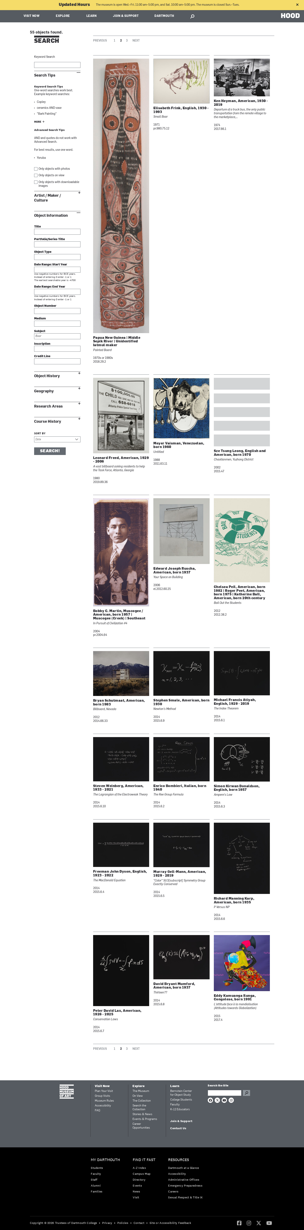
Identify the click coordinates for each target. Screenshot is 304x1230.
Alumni (96, 1185)
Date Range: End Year (49, 286)
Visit (136, 1197)
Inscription (42, 344)
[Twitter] (258, 1223)
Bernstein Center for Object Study (181, 1093)
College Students (181, 1099)
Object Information (51, 215)
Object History (47, 376)
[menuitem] (106, 1177)
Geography (44, 391)
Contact (139, 1223)
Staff (94, 1180)
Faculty (175, 1104)
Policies (122, 1223)
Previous (100, 40)
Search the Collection (139, 1107)
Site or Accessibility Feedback (170, 1223)
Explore (63, 16)
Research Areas (48, 406)
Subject (39, 331)
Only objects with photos (54, 169)
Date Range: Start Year (50, 264)
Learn (91, 16)
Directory (139, 1180)
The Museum (141, 1091)
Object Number (45, 306)
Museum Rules (104, 1100)
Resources (178, 1160)
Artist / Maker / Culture (47, 198)
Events (137, 1185)
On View (138, 1096)
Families (96, 1191)
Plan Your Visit (104, 1091)
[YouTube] (269, 1223)
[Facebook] (239, 1223)
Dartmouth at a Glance (183, 1168)
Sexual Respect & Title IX (185, 1197)
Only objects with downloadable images (59, 184)
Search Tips (44, 75)
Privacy (107, 1223)
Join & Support (126, 16)
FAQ (97, 1110)
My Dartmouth (105, 1160)
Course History (47, 421)
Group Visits (102, 1096)
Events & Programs (145, 1119)
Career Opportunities (141, 1125)
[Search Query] (224, 1093)
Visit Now (32, 16)
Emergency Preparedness (185, 1185)
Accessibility (103, 1105)
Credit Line (42, 356)
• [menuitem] (99, 1223)
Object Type (42, 252)
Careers (173, 1191)
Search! (50, 451)
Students (97, 1168)
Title (37, 226)
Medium (40, 318)
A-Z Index (139, 1168)
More (37, 122)
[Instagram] (249, 1223)
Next (136, 40)
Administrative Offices (183, 1180)
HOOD (290, 15)
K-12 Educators (180, 1109)
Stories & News (142, 1114)
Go (246, 1093)
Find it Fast (144, 1160)
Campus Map (141, 1174)
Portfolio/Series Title (49, 239)
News (136, 1191)
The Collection (142, 1100)
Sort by (40, 433)
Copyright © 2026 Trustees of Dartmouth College (63, 1223)
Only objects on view (51, 175)
